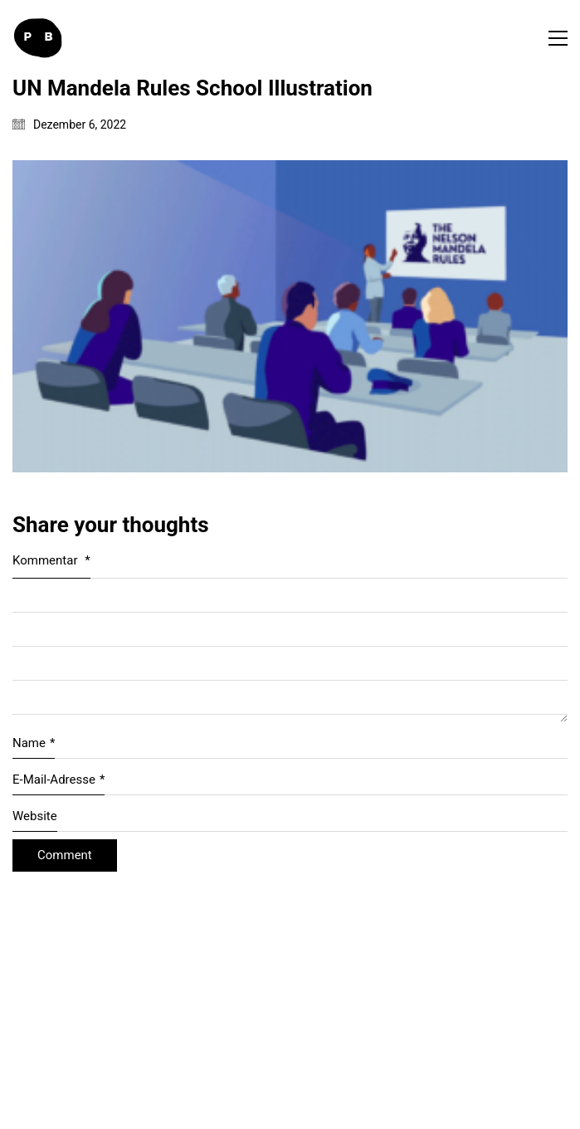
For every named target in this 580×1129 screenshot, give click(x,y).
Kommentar (51, 560)
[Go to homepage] (37, 38)
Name (33, 744)
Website (34, 816)
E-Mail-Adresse (58, 780)
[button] (558, 38)
